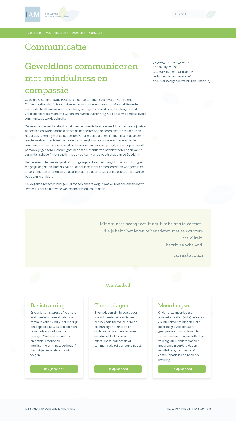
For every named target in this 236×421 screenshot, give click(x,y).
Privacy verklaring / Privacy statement (188, 408)
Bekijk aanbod (54, 369)
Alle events (34, 33)
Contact (94, 33)
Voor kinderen (56, 33)
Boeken (77, 33)
